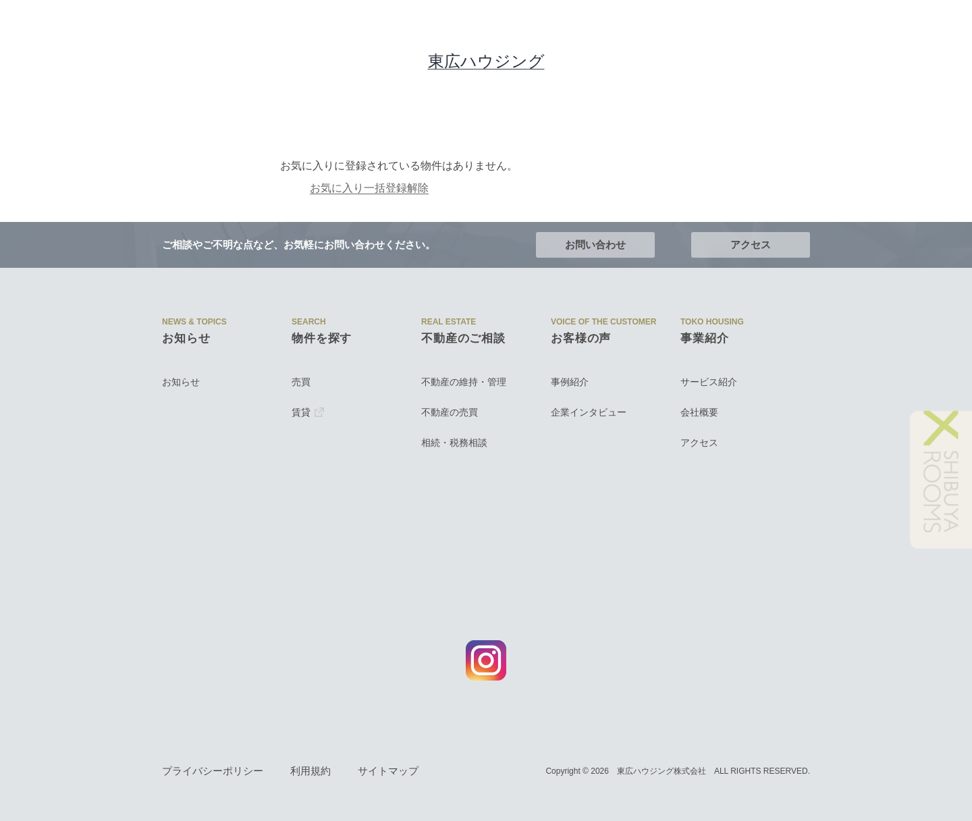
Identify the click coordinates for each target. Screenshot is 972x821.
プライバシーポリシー (212, 771)
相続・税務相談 (454, 442)
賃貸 (308, 412)
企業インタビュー (588, 412)
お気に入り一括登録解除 (293, 188)
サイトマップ (388, 771)
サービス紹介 (708, 381)
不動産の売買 (449, 412)
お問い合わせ (595, 244)
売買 (301, 381)
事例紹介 (570, 381)
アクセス (750, 244)
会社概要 (699, 412)
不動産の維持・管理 (463, 381)
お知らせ (181, 381)
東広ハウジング (486, 61)
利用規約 (310, 771)
